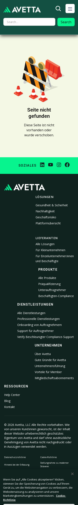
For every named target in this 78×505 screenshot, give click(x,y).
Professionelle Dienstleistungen (38, 319)
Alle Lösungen (45, 244)
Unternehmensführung (50, 366)
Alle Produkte (47, 278)
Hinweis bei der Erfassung (16, 464)
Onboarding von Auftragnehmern (39, 325)
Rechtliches (45, 475)
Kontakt (9, 407)
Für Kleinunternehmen (50, 250)
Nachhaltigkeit (45, 211)
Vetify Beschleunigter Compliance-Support (45, 337)
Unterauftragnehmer (52, 290)
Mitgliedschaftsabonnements (54, 378)
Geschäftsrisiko (46, 217)
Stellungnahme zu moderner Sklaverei (54, 464)
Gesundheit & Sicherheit (52, 205)
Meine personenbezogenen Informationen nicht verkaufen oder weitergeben (19, 475)
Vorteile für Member (48, 372)
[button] (70, 8)
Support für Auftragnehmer (35, 331)
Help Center (12, 395)
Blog (7, 401)
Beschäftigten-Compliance (56, 296)
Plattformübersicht (48, 223)
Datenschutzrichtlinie (15, 457)
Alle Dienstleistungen (31, 313)
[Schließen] (72, 480)
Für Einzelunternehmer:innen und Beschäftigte (55, 258)
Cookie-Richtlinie (48, 457)
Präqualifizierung (49, 284)
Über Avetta (43, 354)
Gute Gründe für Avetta (50, 360)
